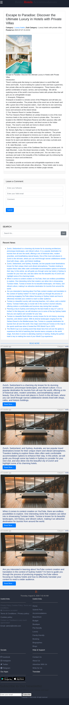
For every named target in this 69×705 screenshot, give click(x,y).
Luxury (35, 632)
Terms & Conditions (9, 613)
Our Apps (4, 672)
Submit (9, 210)
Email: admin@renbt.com (11, 626)
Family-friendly (38, 635)
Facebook (5, 657)
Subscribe (27, 694)
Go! (63, 233)
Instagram (6, 661)
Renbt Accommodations (36, 2)
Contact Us (37, 657)
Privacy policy (23, 613)
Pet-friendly (37, 628)
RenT (34, 592)
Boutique (36, 624)
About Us (36, 661)
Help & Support (39, 650)
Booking (36, 639)
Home (35, 606)
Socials (3, 650)
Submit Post (37, 610)
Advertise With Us (40, 664)
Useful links (5, 599)
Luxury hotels (20, 27)
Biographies (37, 643)
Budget (35, 621)
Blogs (35, 646)
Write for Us (37, 668)
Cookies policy (6, 617)
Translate (36, 672)
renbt (66, 346)
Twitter (4, 664)
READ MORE (34, 343)
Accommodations (40, 613)
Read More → (9, 404)
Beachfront (37, 617)
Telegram (5, 668)
